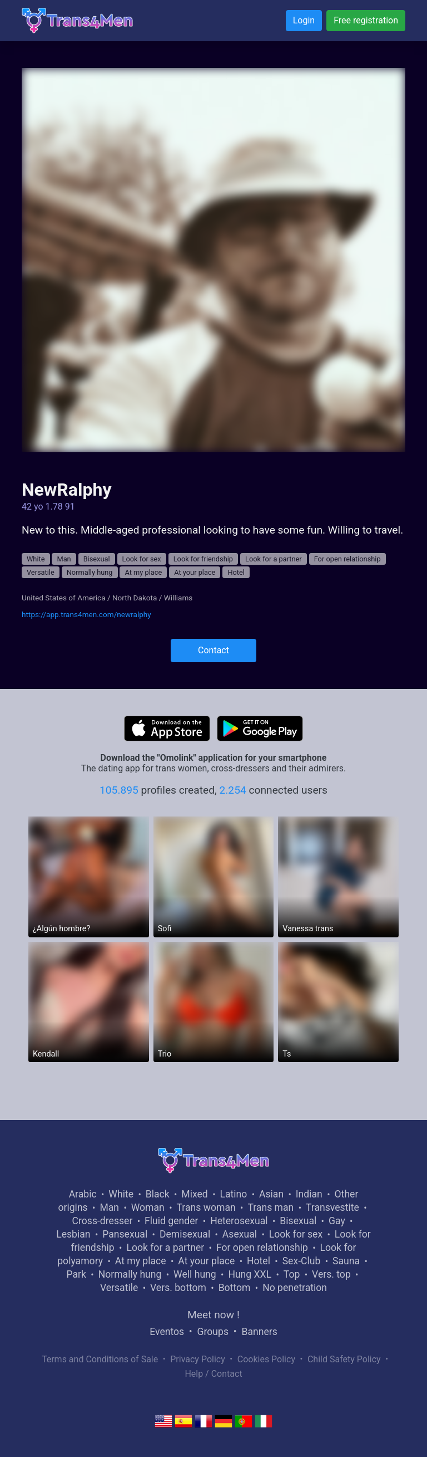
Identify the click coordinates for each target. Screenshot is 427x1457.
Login (304, 20)
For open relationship (347, 559)
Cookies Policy (266, 1359)
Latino (233, 1194)
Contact (213, 650)
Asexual (239, 1234)
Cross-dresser (102, 1220)
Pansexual (124, 1234)
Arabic (83, 1194)
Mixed (194, 1194)
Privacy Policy (197, 1359)
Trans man (270, 1207)
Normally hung (90, 572)
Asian (271, 1194)
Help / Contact (213, 1373)
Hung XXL (249, 1274)
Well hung (194, 1274)
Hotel (236, 572)
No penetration (294, 1287)
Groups (213, 1331)
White (36, 559)
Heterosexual (238, 1220)
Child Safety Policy (344, 1359)
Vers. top (331, 1274)
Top (292, 1274)
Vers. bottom (178, 1287)
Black (158, 1194)
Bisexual (96, 559)
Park (76, 1274)
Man (64, 559)
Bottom (235, 1287)
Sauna (346, 1261)
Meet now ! (213, 1314)
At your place (194, 572)
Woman (148, 1207)
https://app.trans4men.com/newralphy (86, 614)
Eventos (167, 1331)
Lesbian (73, 1234)
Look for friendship (203, 559)
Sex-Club (301, 1261)
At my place (143, 572)
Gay (337, 1220)
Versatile (40, 572)
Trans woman (206, 1207)
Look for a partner (273, 559)
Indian (309, 1194)
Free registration (366, 20)
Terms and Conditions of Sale (100, 1359)
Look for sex (141, 559)
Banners (259, 1331)
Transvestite (332, 1207)
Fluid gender (171, 1220)
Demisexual (185, 1234)
